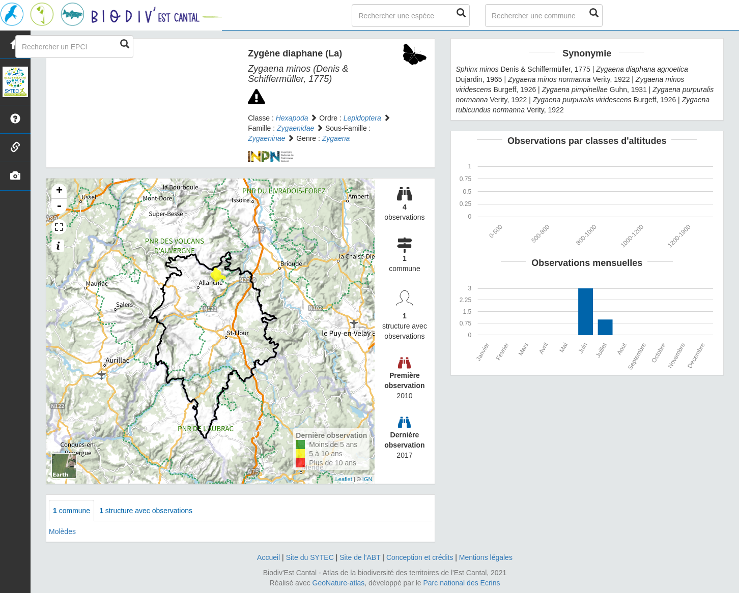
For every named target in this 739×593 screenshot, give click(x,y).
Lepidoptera (362, 118)
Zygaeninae (266, 138)
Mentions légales (486, 557)
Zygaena (336, 138)
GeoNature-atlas (338, 583)
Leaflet (343, 479)
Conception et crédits (419, 557)
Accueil (268, 557)
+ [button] (59, 191)
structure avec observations (145, 511)
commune (71, 511)
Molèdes (62, 531)
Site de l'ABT (359, 557)
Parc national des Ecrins (461, 583)
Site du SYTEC (310, 557)
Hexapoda (292, 118)
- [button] (59, 206)
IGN (367, 479)
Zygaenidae (295, 128)
